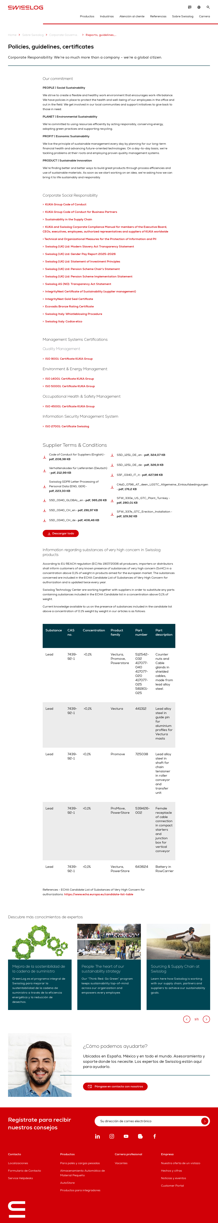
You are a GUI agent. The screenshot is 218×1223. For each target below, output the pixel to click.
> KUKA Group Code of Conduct (64, 204)
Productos (87, 16)
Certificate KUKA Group (76, 359)
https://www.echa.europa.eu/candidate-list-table (98, 894)
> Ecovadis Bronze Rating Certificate (68, 306)
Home (12, 35)
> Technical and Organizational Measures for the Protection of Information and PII (99, 239)
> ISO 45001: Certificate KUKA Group (69, 406)
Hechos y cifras (171, 1171)
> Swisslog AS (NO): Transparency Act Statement (77, 284)
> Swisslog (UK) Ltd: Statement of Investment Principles (81, 261)
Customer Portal (172, 1185)
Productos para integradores (80, 1190)
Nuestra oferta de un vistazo (180, 1163)
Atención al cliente (131, 16)
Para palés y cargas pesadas (80, 1163)
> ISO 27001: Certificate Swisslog (66, 426)
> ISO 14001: (52, 379)
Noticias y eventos (173, 1178)
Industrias (107, 16)
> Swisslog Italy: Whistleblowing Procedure (72, 314)
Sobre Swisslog (182, 16)
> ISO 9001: (51, 359)
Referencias (158, 16)
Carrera (204, 16)
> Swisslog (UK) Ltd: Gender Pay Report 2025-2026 (79, 254)
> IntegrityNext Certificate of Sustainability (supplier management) (89, 291)
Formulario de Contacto (24, 1171)
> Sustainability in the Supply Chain (68, 219)
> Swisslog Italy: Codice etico (62, 321)
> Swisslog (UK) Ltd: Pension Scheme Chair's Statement (81, 269)
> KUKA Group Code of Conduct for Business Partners (80, 212)
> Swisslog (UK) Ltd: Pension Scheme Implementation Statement (87, 276)
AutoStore (67, 1183)
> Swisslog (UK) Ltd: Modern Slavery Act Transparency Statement (88, 246)
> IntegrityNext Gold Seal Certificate (68, 299)
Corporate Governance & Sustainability (62, 35)
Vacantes (121, 1163)
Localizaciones (18, 1163)
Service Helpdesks (20, 1178)
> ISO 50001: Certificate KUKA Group (69, 386)
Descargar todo (60, 533)
